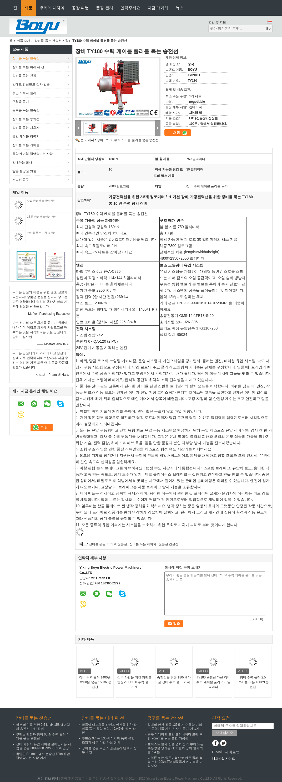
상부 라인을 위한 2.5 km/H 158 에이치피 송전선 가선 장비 (43, 726)
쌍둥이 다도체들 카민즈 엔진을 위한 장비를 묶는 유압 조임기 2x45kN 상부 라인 (109, 728)
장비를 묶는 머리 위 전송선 (108, 544)
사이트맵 (232, 752)
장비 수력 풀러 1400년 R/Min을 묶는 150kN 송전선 (95, 682)
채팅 (180, 132)
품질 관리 (104, 8)
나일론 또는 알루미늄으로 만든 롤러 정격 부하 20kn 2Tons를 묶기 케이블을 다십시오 (175, 762)
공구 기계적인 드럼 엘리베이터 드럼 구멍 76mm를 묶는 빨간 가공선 (175, 736)
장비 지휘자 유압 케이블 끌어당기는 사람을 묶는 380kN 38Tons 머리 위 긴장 (43, 746)
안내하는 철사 (22, 162)
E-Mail (217, 752)
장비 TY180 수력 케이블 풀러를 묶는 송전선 (128, 140)
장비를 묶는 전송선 (48, 41)
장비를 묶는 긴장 (24, 76)
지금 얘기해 (158, 8)
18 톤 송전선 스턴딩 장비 (42, 216)
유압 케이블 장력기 (25, 136)
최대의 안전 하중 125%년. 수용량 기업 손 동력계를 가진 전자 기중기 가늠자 (175, 726)
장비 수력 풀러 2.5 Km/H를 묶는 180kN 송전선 (253, 682)
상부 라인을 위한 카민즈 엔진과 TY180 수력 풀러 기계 (134, 682)
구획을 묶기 (20, 102)
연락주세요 (130, 8)
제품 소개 (23, 41)
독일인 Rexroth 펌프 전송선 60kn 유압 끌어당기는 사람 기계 (43, 756)
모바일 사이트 (223, 758)
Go (268, 28)
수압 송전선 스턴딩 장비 (41, 200)
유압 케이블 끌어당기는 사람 (32, 154)
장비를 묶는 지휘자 (25, 128)
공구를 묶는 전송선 (25, 110)
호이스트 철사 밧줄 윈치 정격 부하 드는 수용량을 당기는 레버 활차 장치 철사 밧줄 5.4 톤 (175, 748)
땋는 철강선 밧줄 (24, 171)
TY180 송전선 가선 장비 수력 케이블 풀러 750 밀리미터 (213, 682)
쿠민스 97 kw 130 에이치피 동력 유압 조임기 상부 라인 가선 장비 (108, 740)
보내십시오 (224, 733)
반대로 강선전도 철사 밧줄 (31, 84)
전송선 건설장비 (170, 544)
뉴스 (180, 8)
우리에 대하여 (52, 8)
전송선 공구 (20, 180)
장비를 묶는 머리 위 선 (28, 67)
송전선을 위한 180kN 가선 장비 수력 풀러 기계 (174, 680)
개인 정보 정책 (47, 778)
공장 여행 (80, 8)
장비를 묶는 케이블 (25, 145)
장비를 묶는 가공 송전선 (41, 232)
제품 (28, 8)
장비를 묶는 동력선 (25, 119)
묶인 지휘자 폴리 (24, 93)
